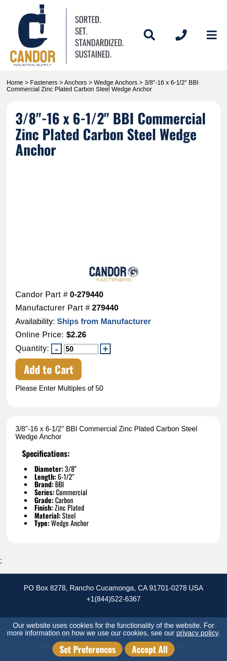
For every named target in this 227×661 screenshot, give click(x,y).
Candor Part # (41, 295)
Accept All (149, 649)
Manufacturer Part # (52, 308)
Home (15, 82)
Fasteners (43, 82)
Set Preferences (87, 649)
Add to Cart (49, 369)
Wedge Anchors (116, 82)
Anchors (75, 82)
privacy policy (197, 633)
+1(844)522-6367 (113, 599)
